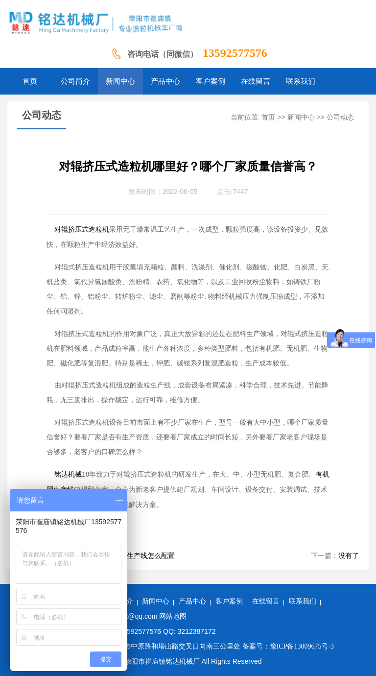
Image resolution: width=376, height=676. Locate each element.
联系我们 (302, 601)
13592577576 (235, 53)
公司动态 (340, 117)
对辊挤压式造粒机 (81, 229)
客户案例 (229, 601)
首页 (268, 117)
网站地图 (173, 616)
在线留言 (266, 601)
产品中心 (192, 601)
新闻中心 (301, 117)
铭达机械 (68, 474)
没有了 (348, 555)
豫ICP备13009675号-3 (302, 646)
